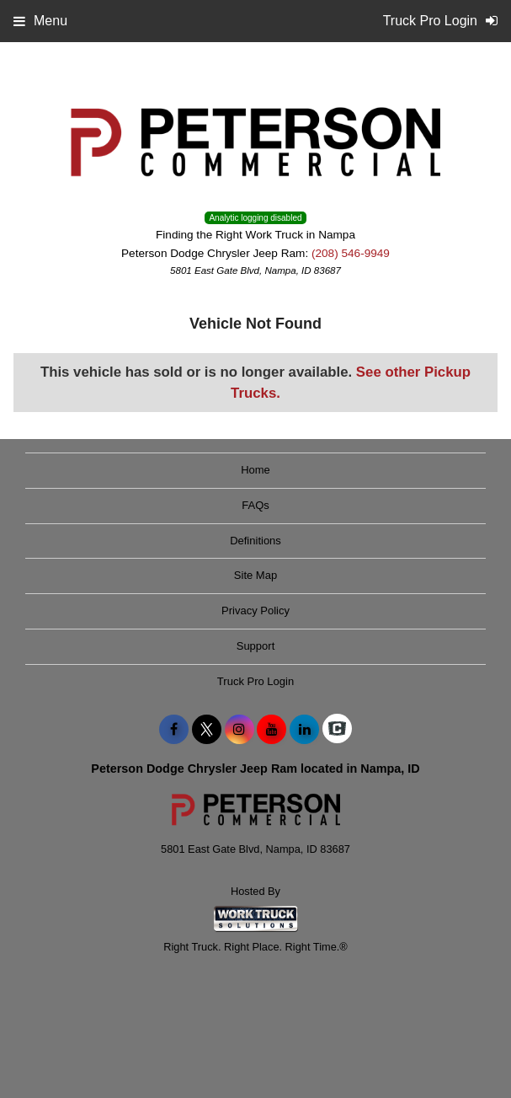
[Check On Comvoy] (337, 729)
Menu (40, 20)
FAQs (255, 505)
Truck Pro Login (255, 681)
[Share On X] (206, 729)
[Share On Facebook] (174, 729)
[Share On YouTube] (271, 729)
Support (256, 646)
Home (255, 469)
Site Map (255, 575)
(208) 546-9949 (350, 253)
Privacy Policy (255, 610)
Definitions (255, 540)
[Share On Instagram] (239, 729)
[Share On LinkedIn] (304, 729)
